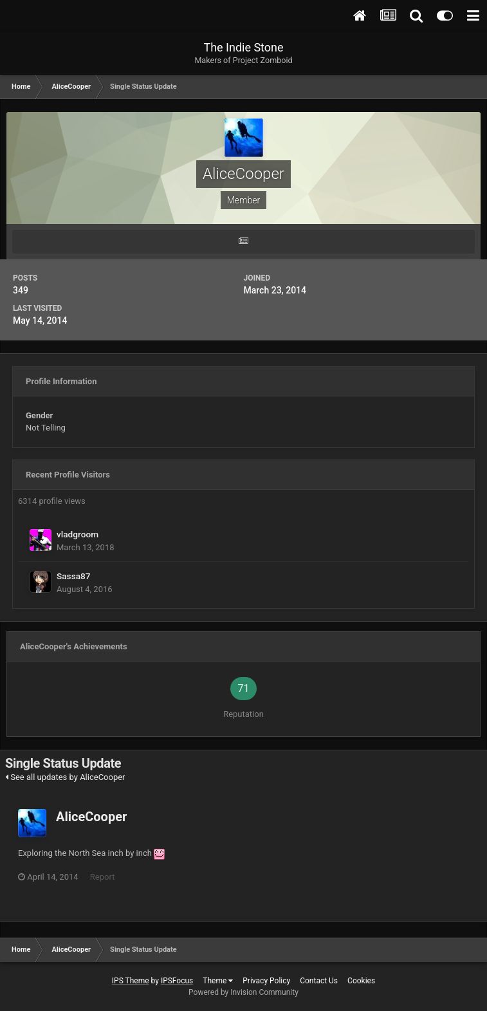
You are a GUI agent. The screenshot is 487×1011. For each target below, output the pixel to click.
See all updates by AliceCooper (65, 777)
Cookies (361, 980)
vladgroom (77, 534)
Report (102, 877)
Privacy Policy (266, 980)
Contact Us (319, 980)
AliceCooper (91, 816)
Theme (218, 980)
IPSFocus (177, 980)
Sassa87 (74, 576)
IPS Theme (130, 980)
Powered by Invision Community (243, 992)
